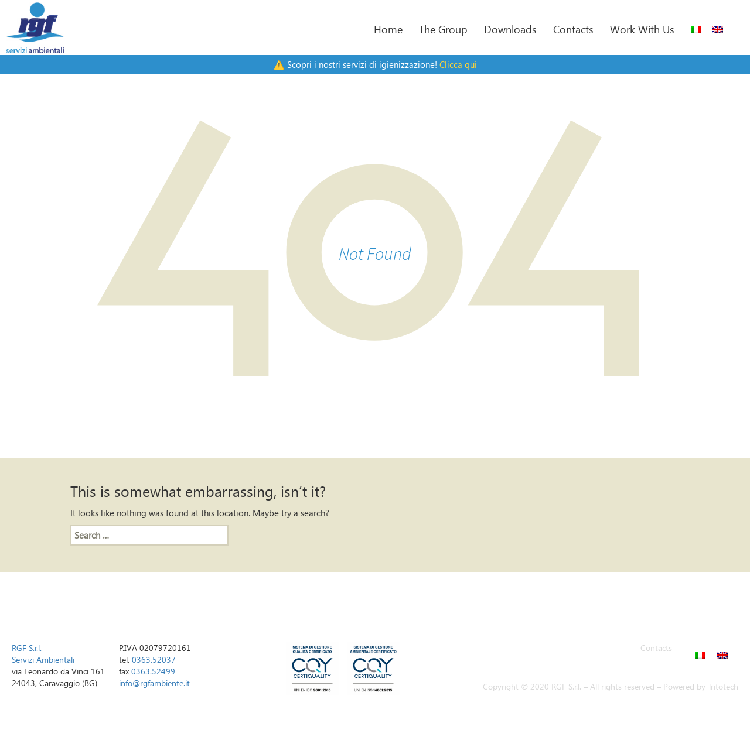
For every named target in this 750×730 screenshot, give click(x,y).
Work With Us (642, 29)
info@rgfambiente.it (154, 682)
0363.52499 (153, 671)
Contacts (573, 29)
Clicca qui (458, 64)
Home (388, 29)
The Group (443, 29)
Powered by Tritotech (700, 686)
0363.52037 (154, 659)
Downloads (510, 29)
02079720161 (165, 647)
